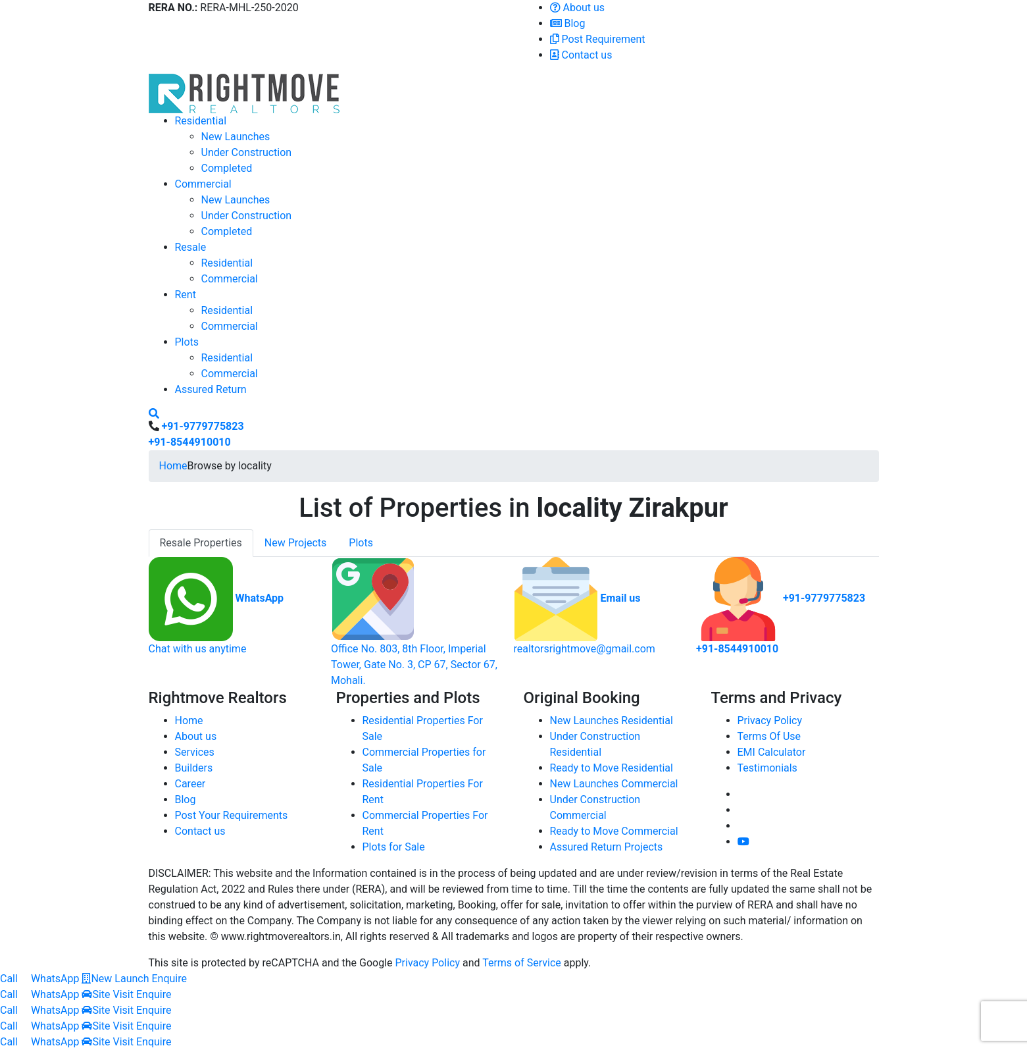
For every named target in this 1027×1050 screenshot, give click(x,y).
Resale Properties (201, 543)
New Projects (295, 543)
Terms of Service (521, 963)
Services (194, 752)
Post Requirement (597, 39)
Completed (227, 168)
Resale (191, 247)
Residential (201, 121)
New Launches (235, 136)
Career (190, 783)
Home (173, 465)
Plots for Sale (394, 847)
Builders (194, 768)
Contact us (581, 55)
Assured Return (211, 389)
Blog (568, 23)
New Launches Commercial (614, 783)
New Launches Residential (611, 720)
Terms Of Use (769, 736)
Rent (185, 294)
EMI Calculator (772, 752)
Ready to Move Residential (611, 768)
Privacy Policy (770, 720)
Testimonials (767, 768)
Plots (187, 342)
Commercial (203, 184)
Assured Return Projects (606, 847)
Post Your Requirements (231, 815)
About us (577, 7)
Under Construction (246, 152)
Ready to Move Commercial (614, 831)
